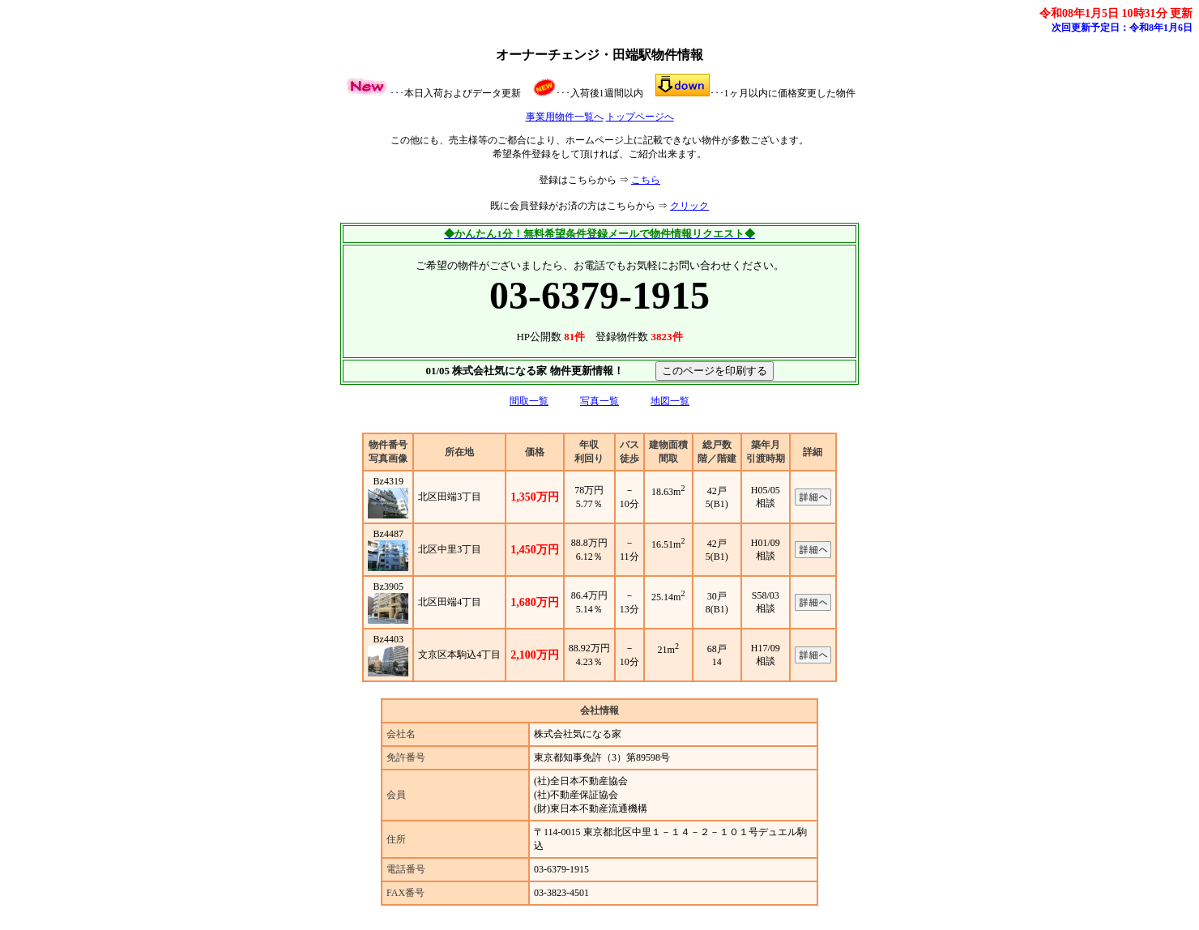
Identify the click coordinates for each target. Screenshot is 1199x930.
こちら (645, 180)
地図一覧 (670, 401)
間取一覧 (529, 401)
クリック (689, 205)
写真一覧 (599, 401)
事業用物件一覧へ (565, 116)
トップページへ (640, 116)
